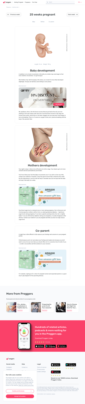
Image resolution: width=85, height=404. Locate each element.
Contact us (24, 367)
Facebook (9, 369)
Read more (20, 310)
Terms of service (41, 367)
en (80, 2)
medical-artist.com (66, 38)
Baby (33, 21)
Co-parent (51, 21)
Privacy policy (41, 369)
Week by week (15, 7)
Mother (42, 21)
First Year (34, 2)
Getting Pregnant (18, 2)
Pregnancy (27, 2)
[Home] (7, 2)
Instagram (9, 367)
